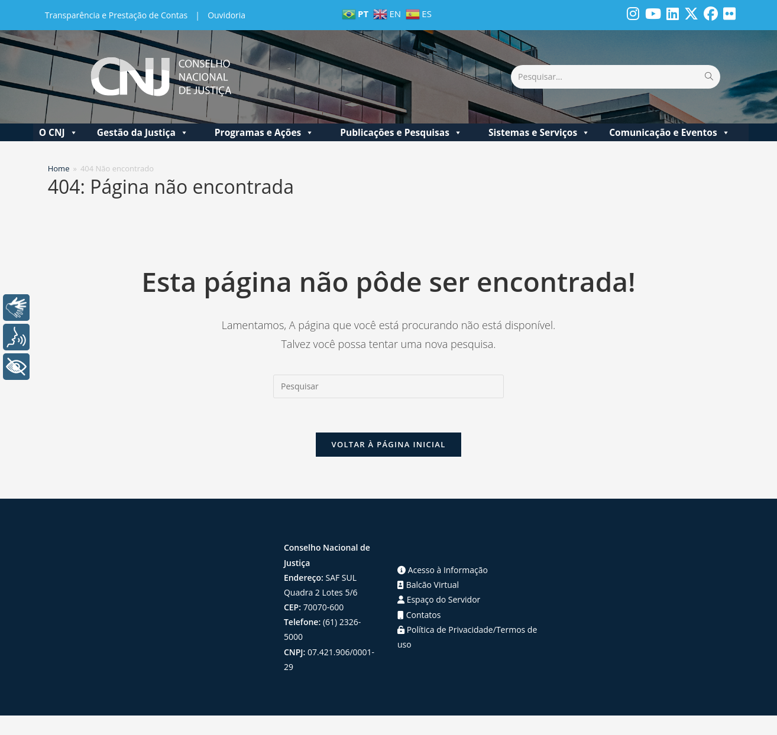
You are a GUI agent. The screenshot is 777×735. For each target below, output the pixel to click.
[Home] (59, 168)
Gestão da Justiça (143, 132)
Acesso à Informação (442, 571)
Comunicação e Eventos (669, 132)
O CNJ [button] (58, 132)
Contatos (419, 616)
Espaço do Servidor (438, 601)
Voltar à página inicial (388, 446)
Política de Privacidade (445, 630)
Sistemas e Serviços (539, 132)
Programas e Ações (264, 132)
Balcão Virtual (428, 586)
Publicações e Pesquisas (401, 132)
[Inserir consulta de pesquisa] (388, 386)
